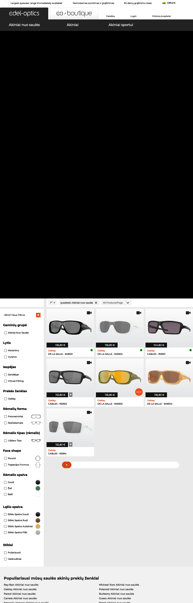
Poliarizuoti (12, 331)
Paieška (110, 16)
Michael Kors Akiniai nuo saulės (119, 363)
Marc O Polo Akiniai (16, 408)
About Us (8, 503)
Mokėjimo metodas (77, 508)
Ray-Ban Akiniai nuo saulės (21, 363)
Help (131, 503)
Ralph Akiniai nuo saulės (114, 381)
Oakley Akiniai (13, 404)
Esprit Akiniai (105, 418)
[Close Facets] (22, 81)
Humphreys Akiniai (16, 413)
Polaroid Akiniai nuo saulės (116, 367)
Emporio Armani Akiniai (19, 418)
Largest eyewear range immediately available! (36, 3)
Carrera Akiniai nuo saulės (20, 376)
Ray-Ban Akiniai (14, 399)
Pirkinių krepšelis (161, 16)
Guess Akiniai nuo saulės (115, 376)
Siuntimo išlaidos (76, 513)
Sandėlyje (11, 153)
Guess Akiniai (106, 399)
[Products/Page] (116, 81)
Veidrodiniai (12, 337)
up (188, 580)
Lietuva (171, 2)
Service (70, 503)
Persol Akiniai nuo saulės (20, 372)
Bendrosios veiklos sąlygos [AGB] (23, 580)
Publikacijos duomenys (29, 584)
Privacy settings (12, 508)
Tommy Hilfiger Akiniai (111, 413)
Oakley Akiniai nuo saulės (20, 367)
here (99, 461)
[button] (24, 13)
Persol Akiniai (106, 404)
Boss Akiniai (105, 408)
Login (133, 16)
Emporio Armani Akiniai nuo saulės (26, 381)
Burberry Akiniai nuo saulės (116, 372)
